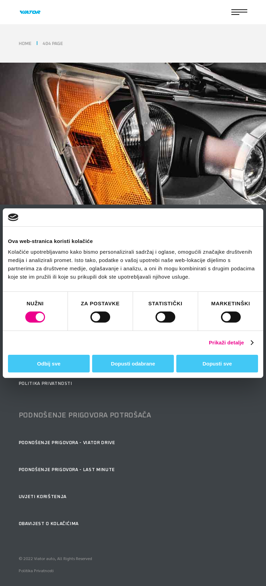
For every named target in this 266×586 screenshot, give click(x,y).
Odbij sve (49, 364)
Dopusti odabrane (133, 364)
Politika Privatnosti (36, 570)
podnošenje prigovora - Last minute (67, 470)
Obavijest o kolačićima (49, 524)
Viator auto (44, 558)
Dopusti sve (217, 364)
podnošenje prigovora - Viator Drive (67, 443)
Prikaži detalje (226, 342)
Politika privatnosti (45, 383)
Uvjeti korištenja (42, 497)
